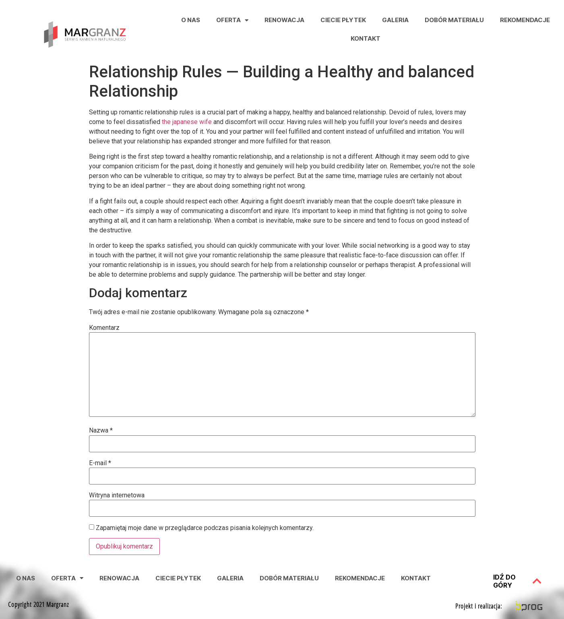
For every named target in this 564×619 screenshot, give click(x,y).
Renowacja (284, 20)
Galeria (395, 20)
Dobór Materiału (454, 20)
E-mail (100, 463)
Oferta (232, 20)
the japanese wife (187, 122)
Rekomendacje (525, 20)
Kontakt (365, 38)
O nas (190, 20)
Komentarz (104, 328)
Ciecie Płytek (343, 20)
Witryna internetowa (117, 495)
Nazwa (101, 430)
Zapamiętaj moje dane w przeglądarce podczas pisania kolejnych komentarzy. (205, 528)
